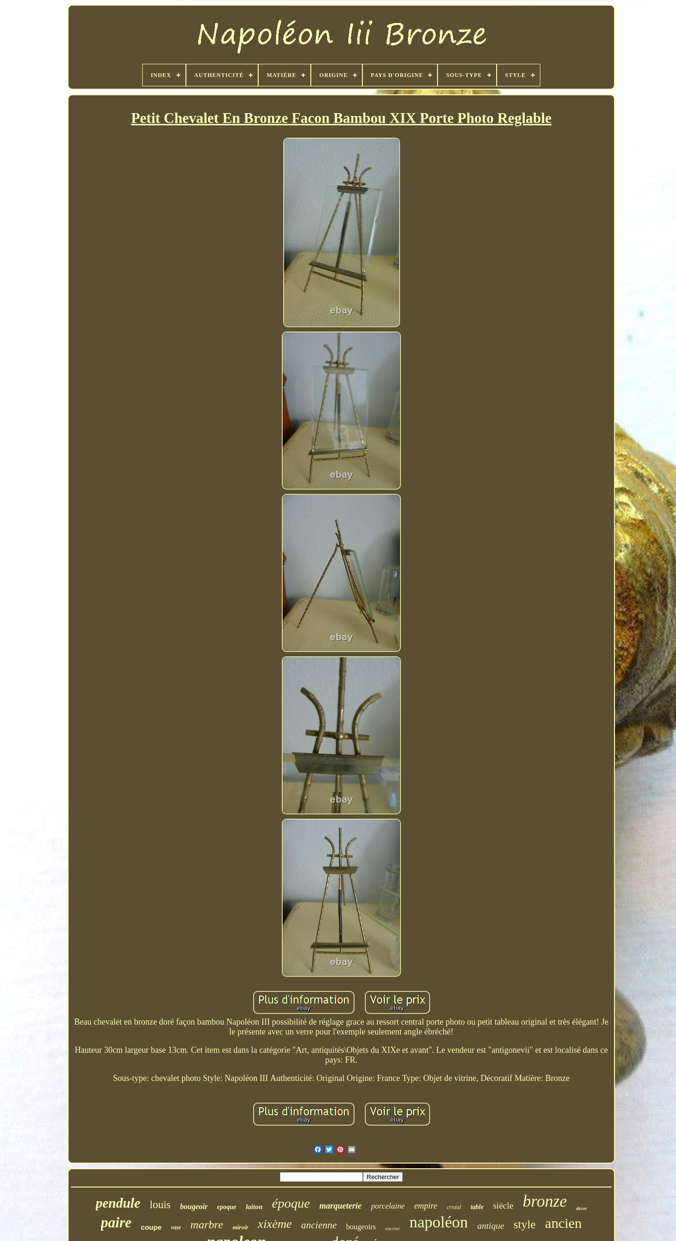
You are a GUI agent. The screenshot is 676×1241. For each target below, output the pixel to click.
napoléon (438, 1222)
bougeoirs (361, 1227)
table (477, 1206)
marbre (207, 1224)
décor (581, 1208)
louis (160, 1204)
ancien (563, 1223)
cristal (454, 1207)
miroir (240, 1227)
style (525, 1224)
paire (116, 1222)
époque (291, 1203)
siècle (503, 1205)
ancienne (319, 1225)
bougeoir (194, 1206)
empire (425, 1205)
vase (176, 1227)
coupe (151, 1227)
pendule (118, 1202)
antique (490, 1226)
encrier (392, 1228)
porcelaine (388, 1206)
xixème (275, 1224)
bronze (544, 1201)
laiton (254, 1206)
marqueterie (340, 1205)
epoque (226, 1206)
